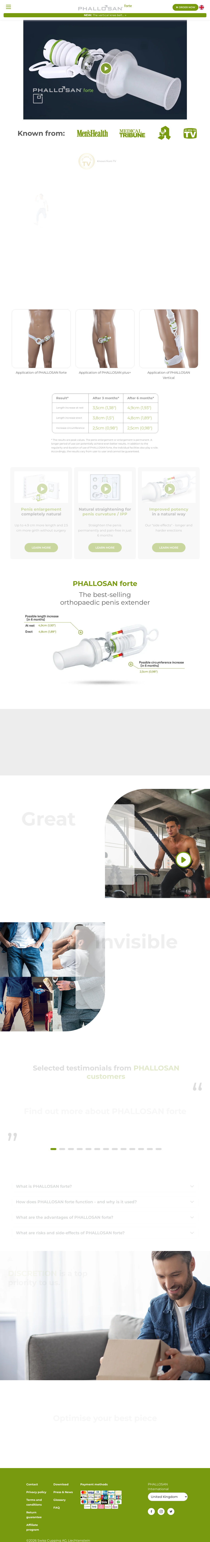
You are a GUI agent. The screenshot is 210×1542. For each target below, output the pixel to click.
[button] (53, 1149)
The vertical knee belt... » (109, 15)
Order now (185, 7)
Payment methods (94, 1484)
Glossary (59, 1500)
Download (61, 1484)
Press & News (63, 1492)
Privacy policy (36, 1492)
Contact (32, 1484)
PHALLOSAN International (158, 1486)
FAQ (56, 1507)
